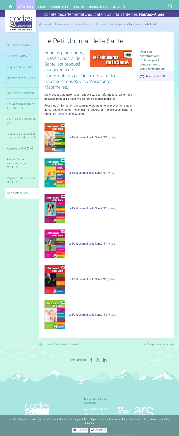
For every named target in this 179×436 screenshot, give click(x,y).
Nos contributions (83, 24)
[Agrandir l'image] (111, 58)
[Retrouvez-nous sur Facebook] (149, 5)
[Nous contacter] (143, 5)
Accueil (47, 24)
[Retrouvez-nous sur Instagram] (163, 5)
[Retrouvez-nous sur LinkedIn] (156, 5)
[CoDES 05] (10, 5)
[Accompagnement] (99, 5)
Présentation (62, 24)
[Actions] (41, 5)
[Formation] (78, 5)
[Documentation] (59, 5)
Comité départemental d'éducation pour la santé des (103, 14)
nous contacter (99, 409)
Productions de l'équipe (109, 24)
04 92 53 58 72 (99, 415)
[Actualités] (119, 5)
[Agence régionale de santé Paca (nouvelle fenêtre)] (136, 411)
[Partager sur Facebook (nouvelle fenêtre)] (91, 360)
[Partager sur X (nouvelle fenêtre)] (98, 360)
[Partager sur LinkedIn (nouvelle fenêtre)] (105, 360)
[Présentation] (25, 5)
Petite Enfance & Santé (71, 114)
